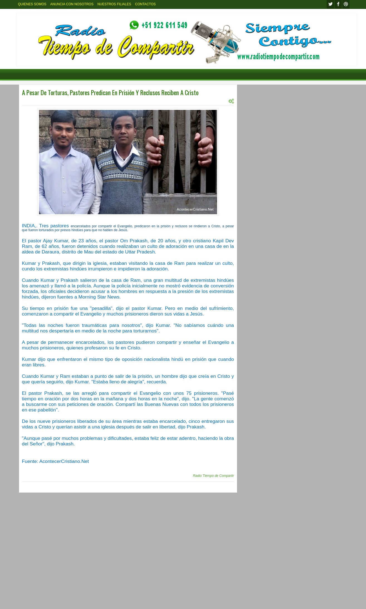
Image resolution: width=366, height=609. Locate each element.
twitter (330, 4)
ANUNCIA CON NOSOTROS (72, 4)
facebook (338, 4)
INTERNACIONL (77, 101)
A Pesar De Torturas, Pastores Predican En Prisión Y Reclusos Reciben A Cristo (110, 92)
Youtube (346, 4)
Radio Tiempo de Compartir (213, 476)
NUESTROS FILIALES (114, 4)
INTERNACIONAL (49, 101)
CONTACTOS (145, 4)
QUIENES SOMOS (32, 4)
